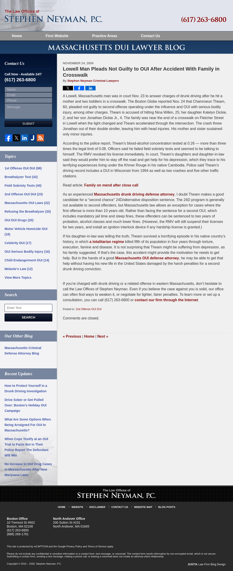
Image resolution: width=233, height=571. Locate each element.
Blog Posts (166, 508)
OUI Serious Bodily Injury (27, 253)
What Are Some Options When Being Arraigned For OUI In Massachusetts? (28, 426)
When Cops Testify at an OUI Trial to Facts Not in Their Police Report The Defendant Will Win (26, 448)
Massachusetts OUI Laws (27, 204)
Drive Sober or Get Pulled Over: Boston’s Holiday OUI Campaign (25, 406)
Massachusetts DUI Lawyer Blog (53, 16)
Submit (29, 125)
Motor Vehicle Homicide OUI (26, 232)
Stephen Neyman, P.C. (48, 564)
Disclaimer (97, 508)
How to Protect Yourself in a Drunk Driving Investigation (26, 389)
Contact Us (150, 36)
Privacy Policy (74, 547)
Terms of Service (96, 547)
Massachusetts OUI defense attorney (147, 259)
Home (17, 36)
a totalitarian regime (106, 243)
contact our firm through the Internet (166, 301)
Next (102, 337)
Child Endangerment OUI (27, 261)
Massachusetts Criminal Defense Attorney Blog (23, 351)
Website (78, 508)
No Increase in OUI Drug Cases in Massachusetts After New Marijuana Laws (28, 470)
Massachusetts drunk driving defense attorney (134, 195)
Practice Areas (104, 36)
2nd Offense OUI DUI (89, 310)
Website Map (143, 508)
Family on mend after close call (111, 186)
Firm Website (57, 36)
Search (28, 318)
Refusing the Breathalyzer (28, 212)
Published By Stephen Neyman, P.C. (203, 20)
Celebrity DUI (18, 244)
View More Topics (18, 278)
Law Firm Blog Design (207, 565)
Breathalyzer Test (21, 178)
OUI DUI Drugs (19, 221)
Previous (72, 337)
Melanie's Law (18, 270)
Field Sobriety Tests (23, 187)
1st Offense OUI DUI (23, 169)
